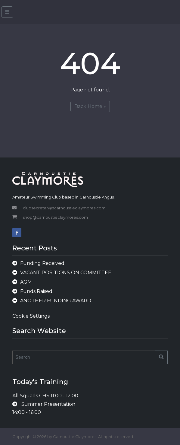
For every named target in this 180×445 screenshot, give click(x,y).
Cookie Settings (31, 316)
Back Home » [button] (90, 106)
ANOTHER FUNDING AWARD (55, 301)
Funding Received (42, 263)
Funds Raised (36, 291)
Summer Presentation (47, 404)
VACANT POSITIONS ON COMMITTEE (65, 272)
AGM (26, 282)
